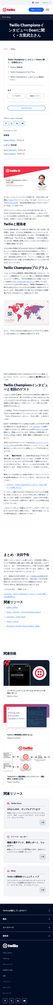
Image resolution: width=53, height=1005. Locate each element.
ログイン (46, 2)
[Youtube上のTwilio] (24, 1000)
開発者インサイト (35, 96)
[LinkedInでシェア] (17, 123)
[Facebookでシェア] (6, 123)
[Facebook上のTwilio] (5, 1000)
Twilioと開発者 (16, 67)
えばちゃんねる (41, 429)
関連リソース (13, 602)
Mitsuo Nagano (10, 154)
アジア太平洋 (16, 96)
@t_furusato (35, 426)
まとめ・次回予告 (16, 555)
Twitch (11, 200)
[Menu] (47, 9)
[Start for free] (26, 108)
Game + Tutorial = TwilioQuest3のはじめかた (23, 612)
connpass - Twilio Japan (15, 617)
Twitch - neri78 (12, 621)
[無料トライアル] (36, 10)
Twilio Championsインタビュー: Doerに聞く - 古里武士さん (26, 61)
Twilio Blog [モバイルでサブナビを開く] (6, 17)
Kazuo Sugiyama (10, 150)
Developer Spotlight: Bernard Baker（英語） (23, 626)
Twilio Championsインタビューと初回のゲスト (27, 78)
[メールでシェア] (22, 123)
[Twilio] (9, 10)
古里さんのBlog (12, 607)
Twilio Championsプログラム (22, 72)
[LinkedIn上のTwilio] (18, 1000)
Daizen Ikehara (9, 140)
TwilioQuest (11, 203)
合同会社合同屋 (37, 576)
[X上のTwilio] (11, 1000)
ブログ (6, 49)
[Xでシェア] (11, 123)
